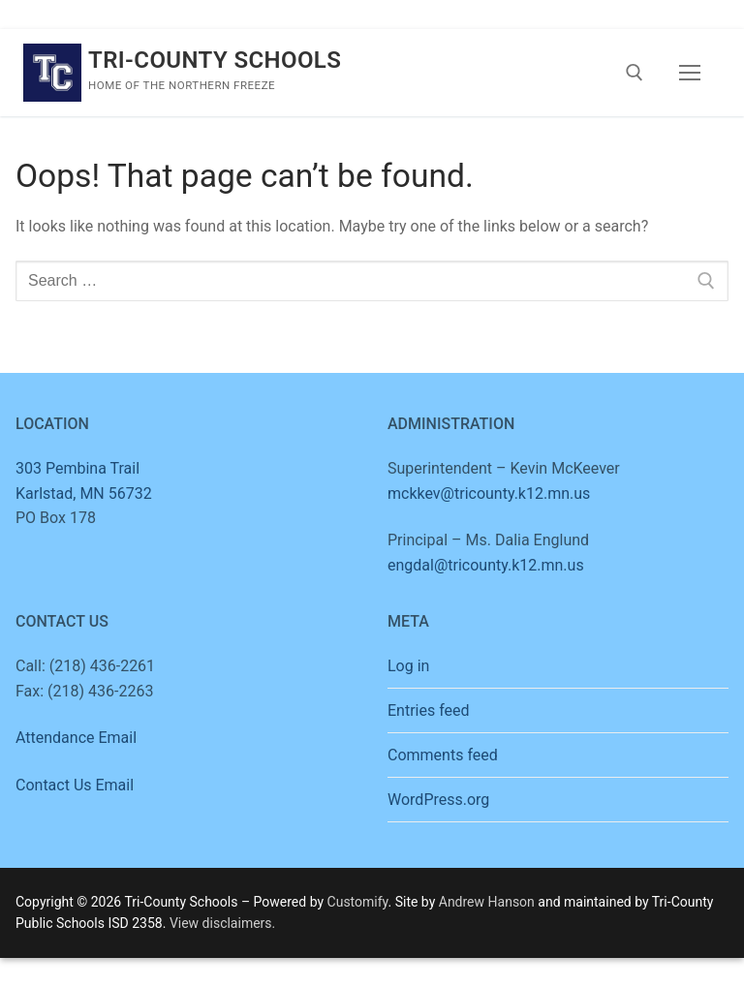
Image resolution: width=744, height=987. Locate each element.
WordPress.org (438, 799)
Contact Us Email (75, 785)
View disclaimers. (222, 923)
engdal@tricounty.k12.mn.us (486, 565)
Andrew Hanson (487, 902)
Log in (408, 666)
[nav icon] (690, 72)
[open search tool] (634, 72)
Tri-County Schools (214, 60)
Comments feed (443, 755)
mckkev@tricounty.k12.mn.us (489, 493)
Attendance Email (76, 737)
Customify (357, 902)
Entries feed (429, 710)
